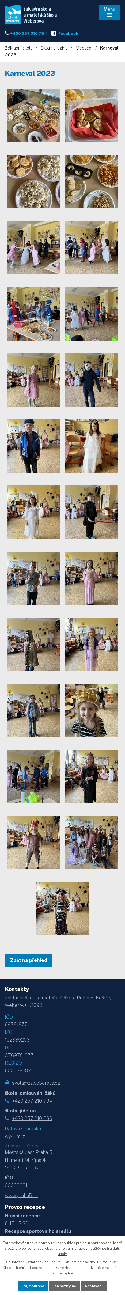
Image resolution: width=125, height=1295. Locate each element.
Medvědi (83, 48)
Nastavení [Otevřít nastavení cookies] (94, 1286)
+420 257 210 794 (28, 33)
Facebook (68, 33)
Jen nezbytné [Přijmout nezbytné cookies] (64, 1286)
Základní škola (19, 48)
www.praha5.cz (21, 1195)
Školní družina (54, 48)
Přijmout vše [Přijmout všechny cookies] (33, 1286)
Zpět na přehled (28, 960)
